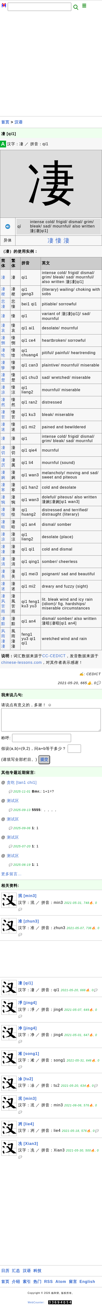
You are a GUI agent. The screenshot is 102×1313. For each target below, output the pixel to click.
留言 (73, 1286)
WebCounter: (36, 1307)
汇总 (16, 1275)
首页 (5, 122)
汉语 (19, 122)
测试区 (13, 805)
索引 (27, 1286)
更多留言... (11, 879)
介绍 (16, 1286)
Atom (60, 1286)
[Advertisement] (51, 65)
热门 (37, 1286)
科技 (37, 1275)
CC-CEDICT (54, 656)
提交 (44, 764)
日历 (5, 1275)
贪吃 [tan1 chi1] (22, 787)
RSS (48, 1286)
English (87, 1286)
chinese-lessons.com (21, 662)
